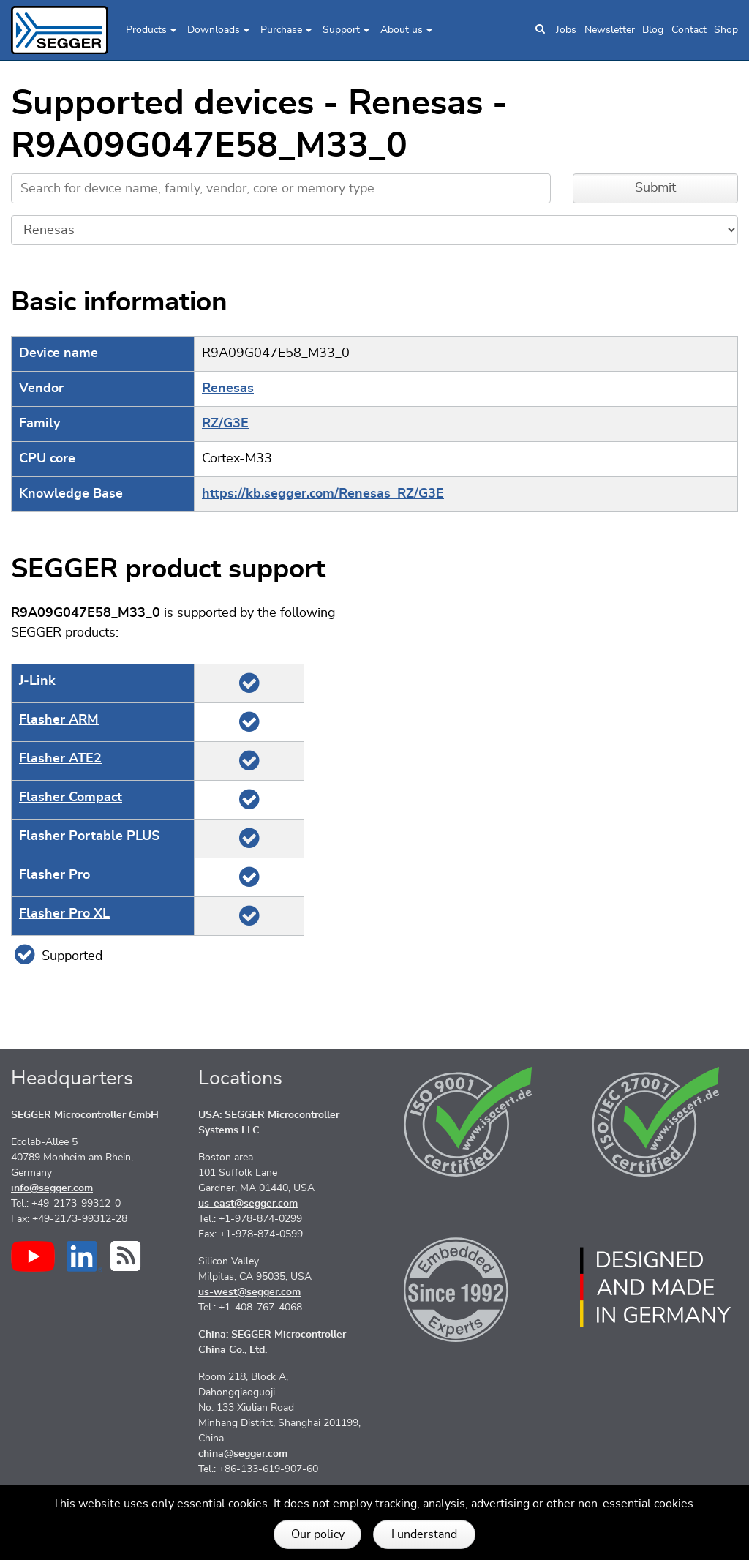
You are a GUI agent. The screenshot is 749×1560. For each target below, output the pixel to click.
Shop (726, 30)
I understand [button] (424, 1534)
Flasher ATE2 (60, 758)
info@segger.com (52, 1188)
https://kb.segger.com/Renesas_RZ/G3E (323, 493)
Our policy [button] (318, 1534)
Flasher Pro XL (64, 913)
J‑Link (37, 681)
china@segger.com (242, 1454)
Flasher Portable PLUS (89, 836)
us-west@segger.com (249, 1292)
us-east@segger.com (248, 1204)
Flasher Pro (54, 875)
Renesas (228, 388)
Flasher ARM (59, 720)
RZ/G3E (225, 423)
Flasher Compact (70, 797)
